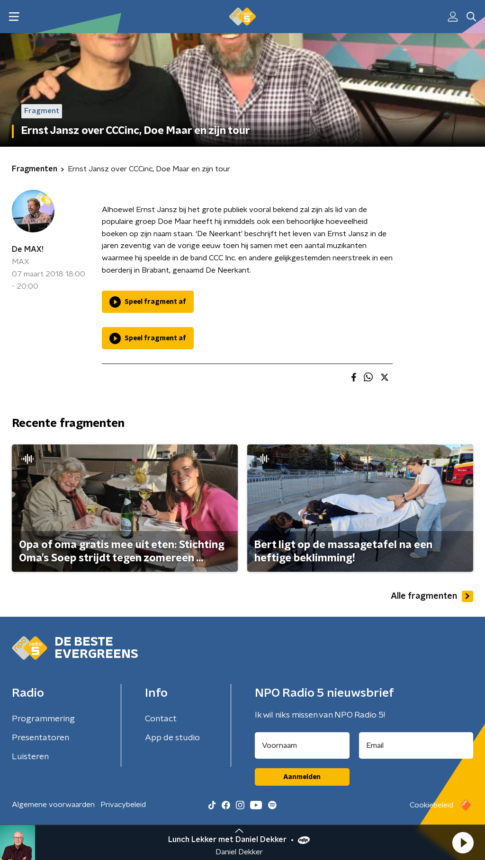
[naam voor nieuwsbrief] (302, 745)
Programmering (43, 719)
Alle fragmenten (432, 596)
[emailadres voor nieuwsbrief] (416, 745)
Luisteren (30, 757)
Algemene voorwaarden (53, 804)
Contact (161, 719)
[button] (463, 842)
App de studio (172, 738)
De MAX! (28, 249)
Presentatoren (40, 738)
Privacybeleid (123, 804)
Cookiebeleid (431, 805)
